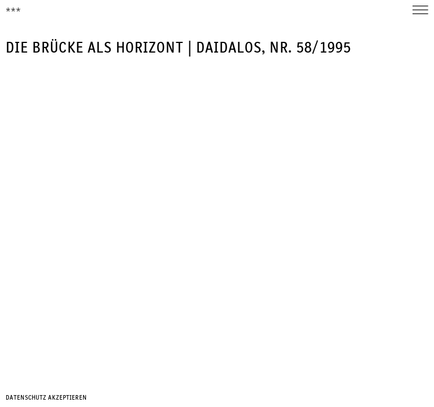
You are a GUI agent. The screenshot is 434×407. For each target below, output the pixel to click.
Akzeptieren (67, 398)
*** (13, 11)
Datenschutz (26, 398)
